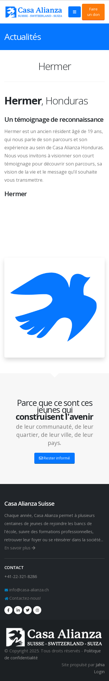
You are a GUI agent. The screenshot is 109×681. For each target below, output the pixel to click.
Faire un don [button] (93, 11)
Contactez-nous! (24, 598)
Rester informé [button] (54, 458)
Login (99, 671)
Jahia (100, 664)
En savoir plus (19, 548)
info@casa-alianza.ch (28, 589)
